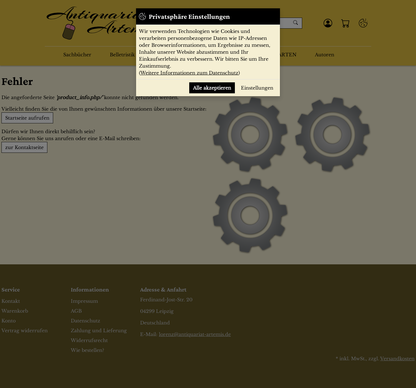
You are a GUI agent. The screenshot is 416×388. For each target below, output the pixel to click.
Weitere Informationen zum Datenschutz (189, 73)
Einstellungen (257, 88)
